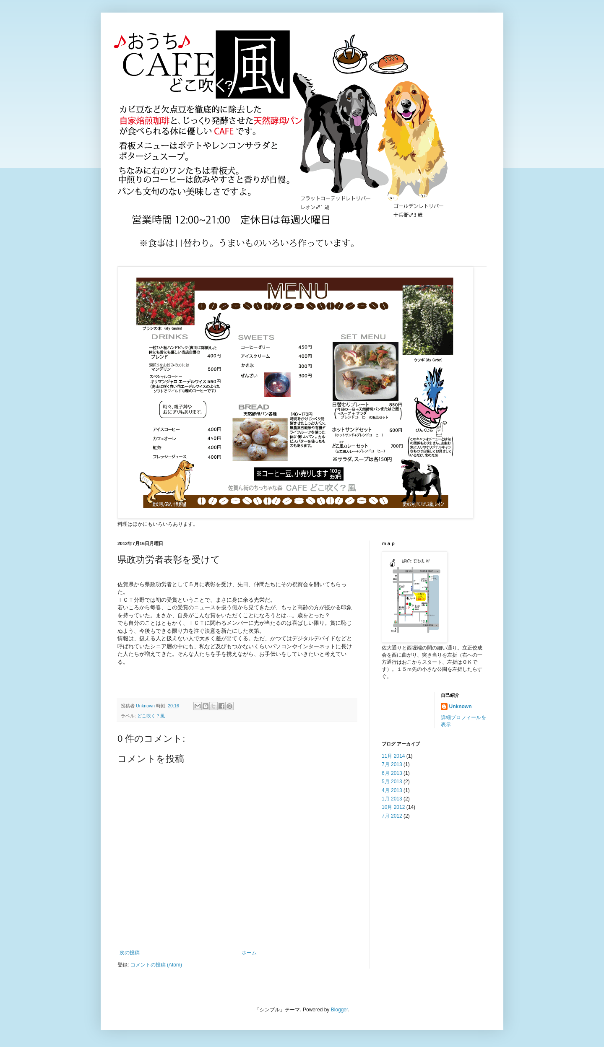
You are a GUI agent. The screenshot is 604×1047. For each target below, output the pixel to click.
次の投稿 (130, 953)
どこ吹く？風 (151, 715)
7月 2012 (392, 816)
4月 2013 (392, 790)
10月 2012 (393, 807)
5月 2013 (392, 782)
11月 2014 (393, 756)
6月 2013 (392, 773)
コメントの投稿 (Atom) (156, 965)
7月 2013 (392, 764)
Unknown (460, 706)
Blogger (339, 1010)
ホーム (249, 953)
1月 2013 (392, 799)
